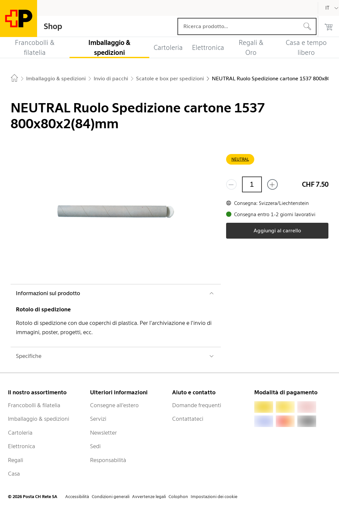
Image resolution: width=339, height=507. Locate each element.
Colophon (178, 496)
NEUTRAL (240, 159)
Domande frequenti (196, 405)
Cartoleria (20, 432)
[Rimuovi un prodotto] (231, 184)
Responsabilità (108, 460)
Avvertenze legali (149, 496)
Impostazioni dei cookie (214, 496)
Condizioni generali (110, 496)
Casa (14, 473)
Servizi (98, 418)
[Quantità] (252, 184)
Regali (15, 460)
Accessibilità (77, 496)
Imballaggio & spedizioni (38, 418)
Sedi (95, 446)
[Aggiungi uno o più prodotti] (272, 184)
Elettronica (21, 446)
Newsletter (103, 432)
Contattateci (187, 418)
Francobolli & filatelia (34, 405)
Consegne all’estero (114, 405)
